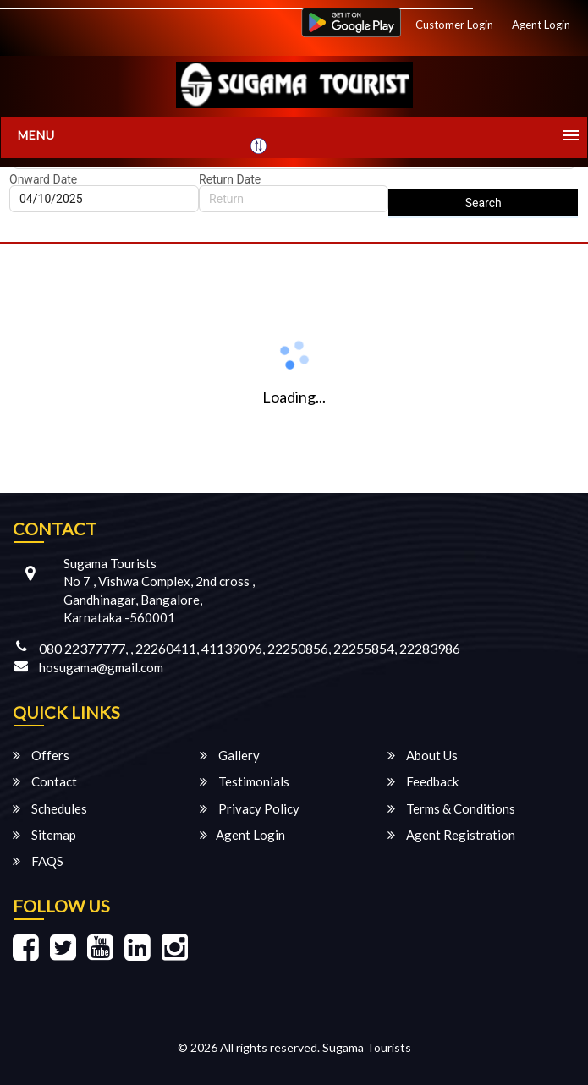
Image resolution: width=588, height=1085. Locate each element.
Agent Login (541, 24)
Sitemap (44, 834)
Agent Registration (451, 834)
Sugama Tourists (366, 1047)
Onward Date (43, 179)
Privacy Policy (249, 808)
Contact (45, 781)
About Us (422, 755)
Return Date (230, 179)
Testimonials (244, 781)
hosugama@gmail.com (101, 667)
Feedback (423, 781)
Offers (41, 755)
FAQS (38, 861)
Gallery (230, 755)
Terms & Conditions (451, 808)
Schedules (50, 808)
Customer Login (454, 24)
